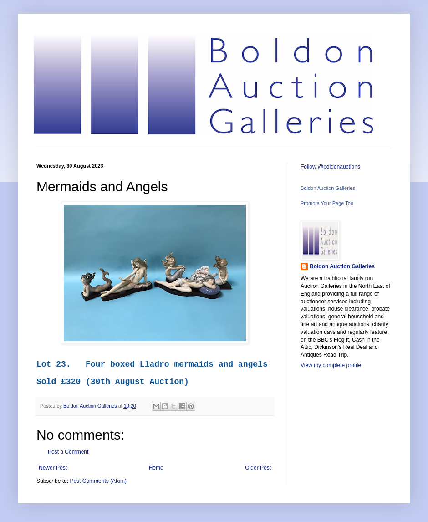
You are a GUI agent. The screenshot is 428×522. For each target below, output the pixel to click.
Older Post (258, 468)
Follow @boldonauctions (330, 167)
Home (156, 468)
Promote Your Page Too (327, 203)
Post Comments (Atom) (98, 481)
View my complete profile (331, 365)
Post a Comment (68, 452)
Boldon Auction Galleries (328, 188)
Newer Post (53, 468)
